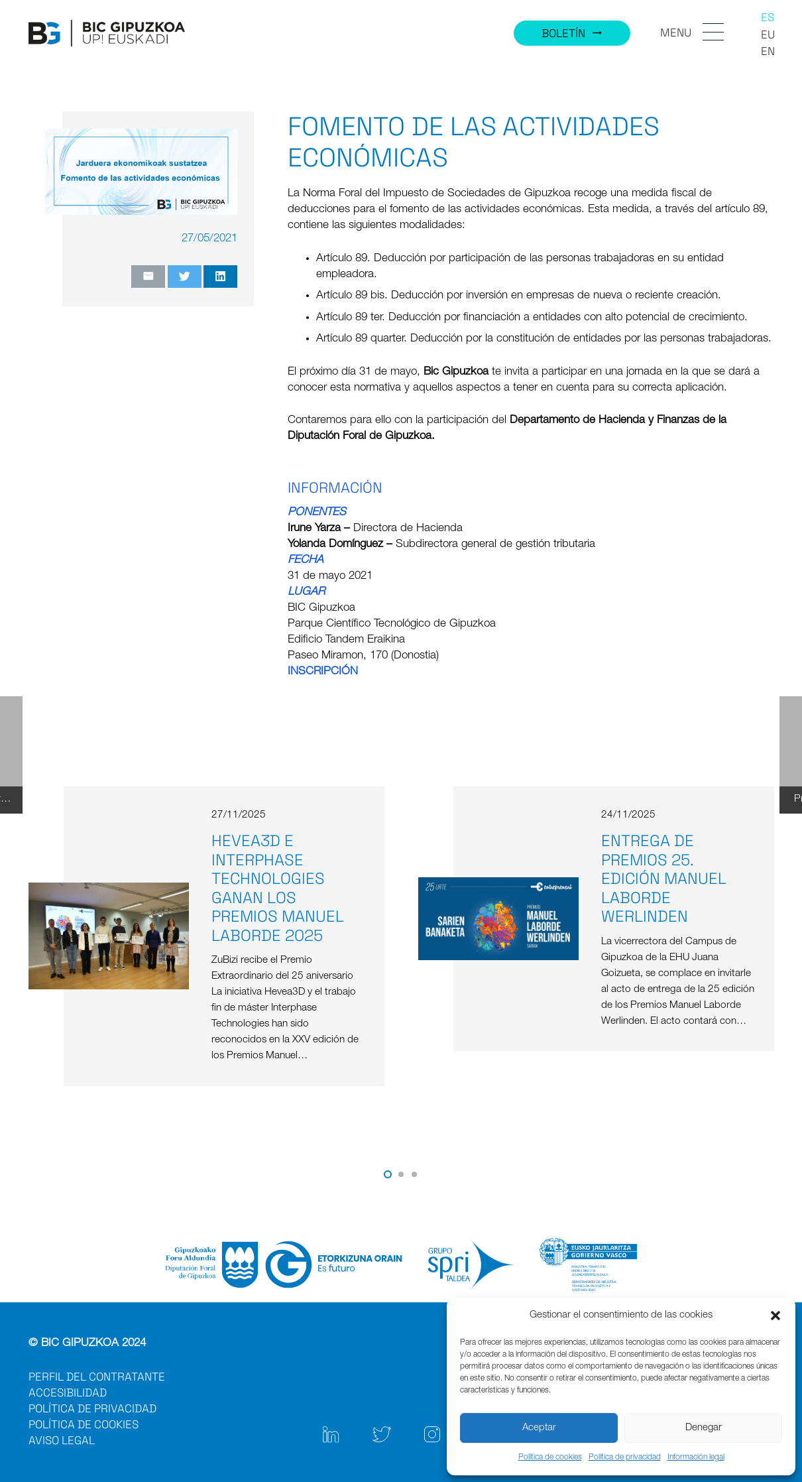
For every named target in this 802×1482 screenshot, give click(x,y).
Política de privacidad (625, 1457)
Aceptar (539, 1428)
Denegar (703, 1428)
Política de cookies (550, 1457)
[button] (775, 1315)
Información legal (695, 1457)
